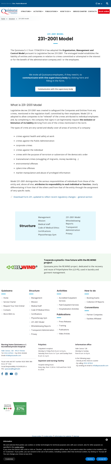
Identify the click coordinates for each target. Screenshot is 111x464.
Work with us (9, 314)
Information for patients (63, 436)
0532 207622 (8, 353)
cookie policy (19, 447)
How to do (64, 11)
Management (44, 217)
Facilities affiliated (94, 318)
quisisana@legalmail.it (12, 369)
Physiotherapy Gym (47, 234)
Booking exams (93, 298)
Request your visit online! (13, 306)
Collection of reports (95, 302)
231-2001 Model (73, 217)
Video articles (64, 333)
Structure (25, 11)
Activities (37, 11)
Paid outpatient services (69, 305)
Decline (90, 459)
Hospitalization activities (69, 309)
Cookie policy (48, 436)
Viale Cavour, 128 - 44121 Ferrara (13, 351)
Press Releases (65, 321)
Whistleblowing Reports (41, 326)
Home (3, 19)
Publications (51, 11)
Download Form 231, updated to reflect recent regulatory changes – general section (51, 197)
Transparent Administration (42, 330)
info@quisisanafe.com (13, 355)
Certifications (44, 231)
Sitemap (76, 436)
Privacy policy (36, 436)
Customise (9, 459)
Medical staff (44, 224)
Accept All (102, 459)
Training (62, 325)
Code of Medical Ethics (48, 227)
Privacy (69, 233)
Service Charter (80, 11)
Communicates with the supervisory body (55, 89)
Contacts (92, 11)
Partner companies (95, 314)
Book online (104, 11)
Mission (41, 220)
